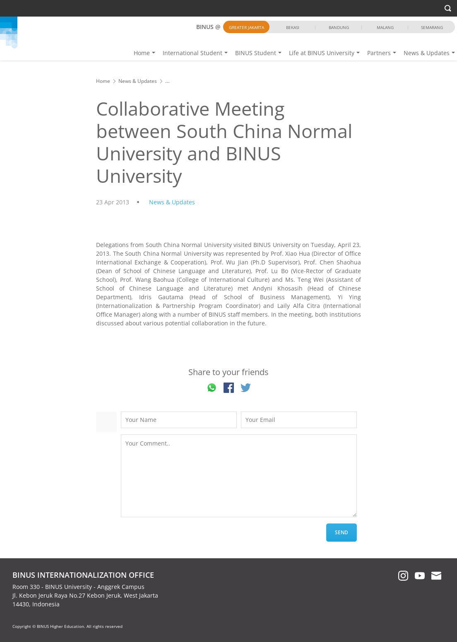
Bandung (339, 27)
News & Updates (427, 53)
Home (142, 53)
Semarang (432, 27)
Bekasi (292, 27)
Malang (385, 27)
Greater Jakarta (246, 27)
